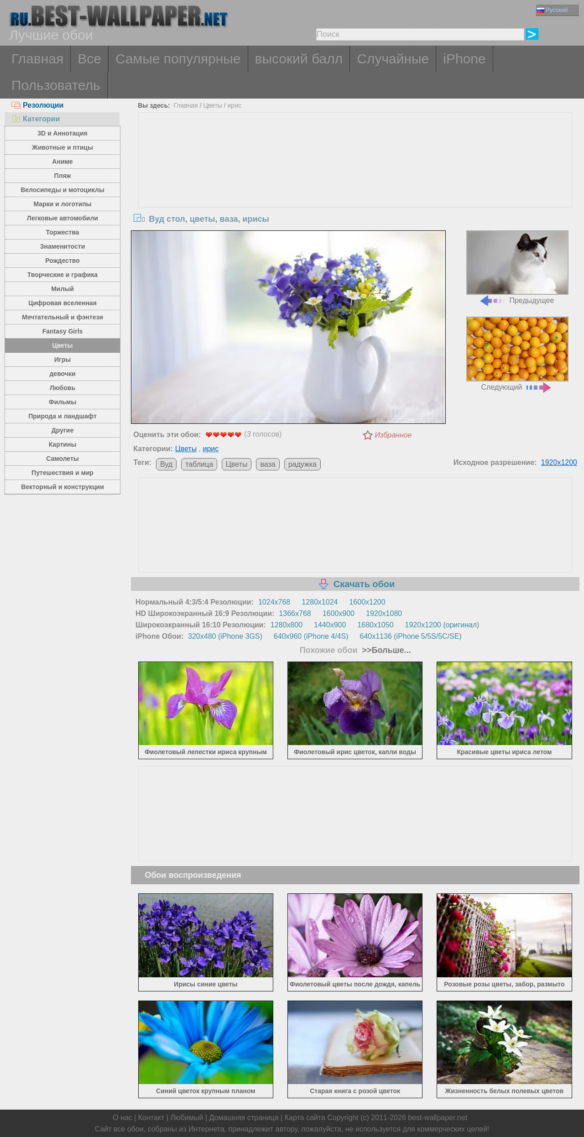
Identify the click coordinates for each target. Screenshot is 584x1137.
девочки (62, 373)
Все (89, 58)
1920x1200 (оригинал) (442, 625)
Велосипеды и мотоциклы (62, 189)
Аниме (62, 161)
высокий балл (299, 58)
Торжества (62, 232)
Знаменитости (62, 246)
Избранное (393, 435)
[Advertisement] (355, 181)
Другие (62, 430)
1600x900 (339, 613)
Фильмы (62, 402)
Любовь (62, 387)
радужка (302, 464)
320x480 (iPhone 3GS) (225, 636)
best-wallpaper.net (437, 1117)
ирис (234, 105)
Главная (37, 58)
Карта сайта (305, 1117)
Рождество (62, 260)
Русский (552, 9)
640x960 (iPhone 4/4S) (311, 636)
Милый (62, 288)
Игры (62, 359)
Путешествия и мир (62, 472)
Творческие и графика (62, 274)
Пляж (62, 175)
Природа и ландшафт (62, 416)
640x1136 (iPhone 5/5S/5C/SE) (411, 636)
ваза (267, 464)
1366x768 (295, 613)
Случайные (393, 58)
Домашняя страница (243, 1117)
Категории (35, 119)
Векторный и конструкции (62, 486)
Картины (63, 444)
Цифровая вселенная (62, 303)
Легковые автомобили (62, 218)
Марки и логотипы (62, 204)
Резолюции (37, 105)
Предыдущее (517, 267)
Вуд (166, 464)
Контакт (151, 1117)
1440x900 (330, 625)
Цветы (62, 345)
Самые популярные (178, 58)
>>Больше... (385, 650)
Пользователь (55, 85)
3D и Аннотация (62, 133)
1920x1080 (384, 613)
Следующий (517, 354)
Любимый (186, 1117)
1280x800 (286, 625)
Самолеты (62, 458)
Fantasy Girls (62, 331)
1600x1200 (367, 602)
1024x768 (274, 602)
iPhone (464, 58)
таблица (199, 464)
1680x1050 (375, 625)
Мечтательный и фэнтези (62, 317)
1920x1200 (559, 462)
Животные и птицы (62, 147)
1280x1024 (320, 602)
